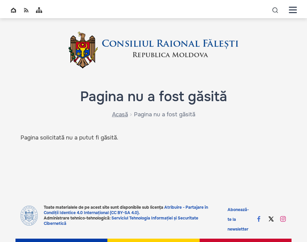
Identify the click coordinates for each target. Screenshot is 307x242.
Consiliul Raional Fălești (170, 44)
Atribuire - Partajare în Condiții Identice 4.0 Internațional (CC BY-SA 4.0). (126, 210)
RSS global (26, 10)
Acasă (120, 114)
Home (13, 10)
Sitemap (39, 10)
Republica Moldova (170, 55)
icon (275, 10)
